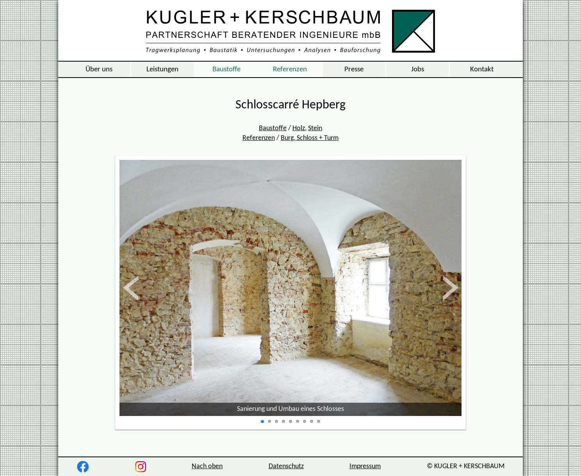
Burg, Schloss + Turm (310, 138)
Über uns (99, 69)
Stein (315, 128)
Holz (298, 128)
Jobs (417, 69)
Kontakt (482, 69)
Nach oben (207, 466)
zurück (140, 288)
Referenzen (290, 69)
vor (450, 288)
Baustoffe (226, 69)
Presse (354, 69)
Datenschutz (286, 466)
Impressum (365, 466)
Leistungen (162, 69)
